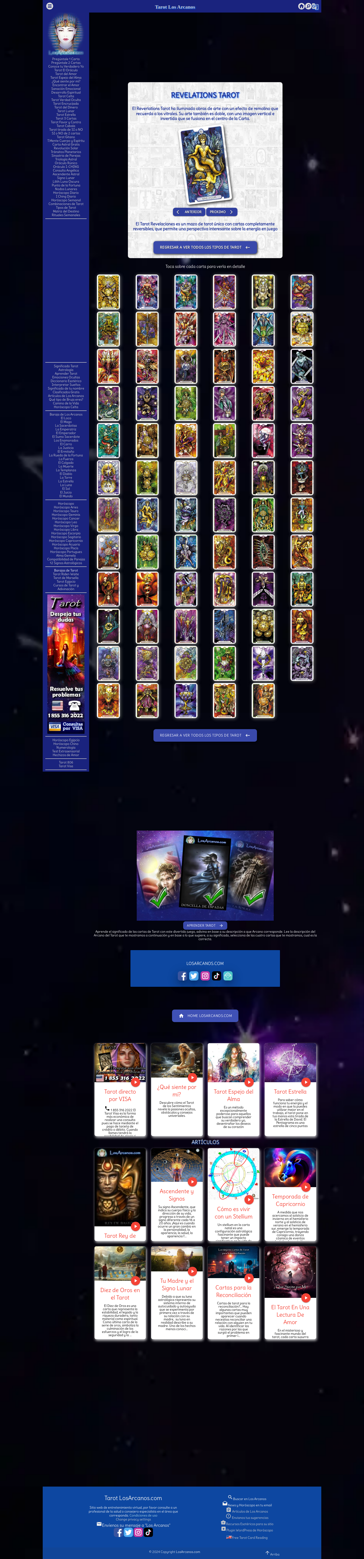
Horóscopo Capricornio (66, 541)
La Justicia (66, 448)
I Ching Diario (66, 196)
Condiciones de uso (143, 1515)
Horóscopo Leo (66, 522)
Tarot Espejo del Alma (65, 77)
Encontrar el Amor (65, 85)
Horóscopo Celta (66, 407)
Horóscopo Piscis (66, 548)
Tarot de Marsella (65, 578)
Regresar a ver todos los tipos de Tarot (205, 247)
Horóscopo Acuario (66, 544)
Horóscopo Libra (66, 529)
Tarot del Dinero (66, 107)
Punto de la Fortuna (66, 185)
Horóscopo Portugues (66, 552)
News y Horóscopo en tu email (247, 1505)
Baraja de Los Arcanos (66, 414)
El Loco (66, 418)
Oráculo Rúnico (66, 163)
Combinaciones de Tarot (66, 204)
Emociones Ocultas (66, 377)
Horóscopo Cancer (66, 518)
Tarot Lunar (66, 111)
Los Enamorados (66, 440)
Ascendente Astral (66, 174)
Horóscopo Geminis (66, 515)
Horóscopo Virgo (66, 526)
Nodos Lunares (66, 189)
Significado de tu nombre (66, 388)
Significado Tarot (66, 366)
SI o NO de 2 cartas (66, 133)
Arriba (272, 1553)
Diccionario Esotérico (66, 381)
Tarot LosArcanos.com (133, 1498)
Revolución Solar (66, 148)
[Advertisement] (65, 290)
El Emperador (66, 433)
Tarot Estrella (66, 115)
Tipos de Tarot (66, 207)
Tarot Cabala (66, 126)
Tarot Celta (66, 96)
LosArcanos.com (188, 1552)
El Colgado (66, 463)
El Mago (66, 422)
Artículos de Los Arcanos (66, 396)
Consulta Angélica (66, 170)
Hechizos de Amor (66, 755)
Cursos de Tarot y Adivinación (66, 587)
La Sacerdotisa (66, 425)
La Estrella (66, 481)
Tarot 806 (66, 762)
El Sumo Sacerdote (66, 437)
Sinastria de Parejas (66, 155)
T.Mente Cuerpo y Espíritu (65, 141)
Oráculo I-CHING (66, 167)
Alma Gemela (66, 555)
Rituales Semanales (66, 215)
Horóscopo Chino (65, 744)
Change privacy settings (133, 1519)
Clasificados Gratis (66, 392)
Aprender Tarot (66, 373)
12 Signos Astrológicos (66, 563)
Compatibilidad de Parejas (66, 559)
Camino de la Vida (66, 403)
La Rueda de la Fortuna (66, 455)
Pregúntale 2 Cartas (66, 63)
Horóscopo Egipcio (66, 740)
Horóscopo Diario (66, 193)
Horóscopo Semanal (66, 200)
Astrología (65, 370)
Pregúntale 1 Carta (66, 59)
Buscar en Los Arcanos (247, 1499)
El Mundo (66, 496)
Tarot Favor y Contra (66, 122)
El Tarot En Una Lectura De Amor (290, 1314)
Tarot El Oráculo (66, 70)
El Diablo (66, 474)
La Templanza (66, 470)
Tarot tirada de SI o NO (66, 129)
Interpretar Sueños (66, 385)
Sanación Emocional (66, 89)
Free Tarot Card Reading (247, 1538)
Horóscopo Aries (66, 507)
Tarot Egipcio (66, 581)
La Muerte (66, 466)
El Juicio (66, 492)
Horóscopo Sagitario (66, 537)
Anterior (189, 212)
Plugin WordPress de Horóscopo (247, 1530)
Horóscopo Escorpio (66, 533)
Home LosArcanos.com (205, 1016)
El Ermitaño (66, 451)
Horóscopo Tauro (65, 511)
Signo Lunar (66, 178)
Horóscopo (66, 503)
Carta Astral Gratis (66, 144)
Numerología (65, 747)
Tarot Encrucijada (66, 103)
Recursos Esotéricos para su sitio (247, 1524)
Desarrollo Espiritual (66, 92)
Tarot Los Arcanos (175, 7)
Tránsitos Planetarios (66, 152)
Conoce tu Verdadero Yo (66, 66)
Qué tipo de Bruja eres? (66, 399)
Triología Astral (66, 159)
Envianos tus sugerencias (247, 1518)
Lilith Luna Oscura (66, 181)
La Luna (66, 485)
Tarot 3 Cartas (66, 118)
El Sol (66, 489)
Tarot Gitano (66, 137)
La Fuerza (66, 459)
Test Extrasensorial (66, 751)
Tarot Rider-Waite (66, 574)
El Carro (66, 444)
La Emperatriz (65, 429)
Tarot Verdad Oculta (66, 100)
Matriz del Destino (66, 211)
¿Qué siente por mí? (66, 81)
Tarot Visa (66, 766)
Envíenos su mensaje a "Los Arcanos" (133, 1525)
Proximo (222, 212)
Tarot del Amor (66, 74)
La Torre (66, 477)
